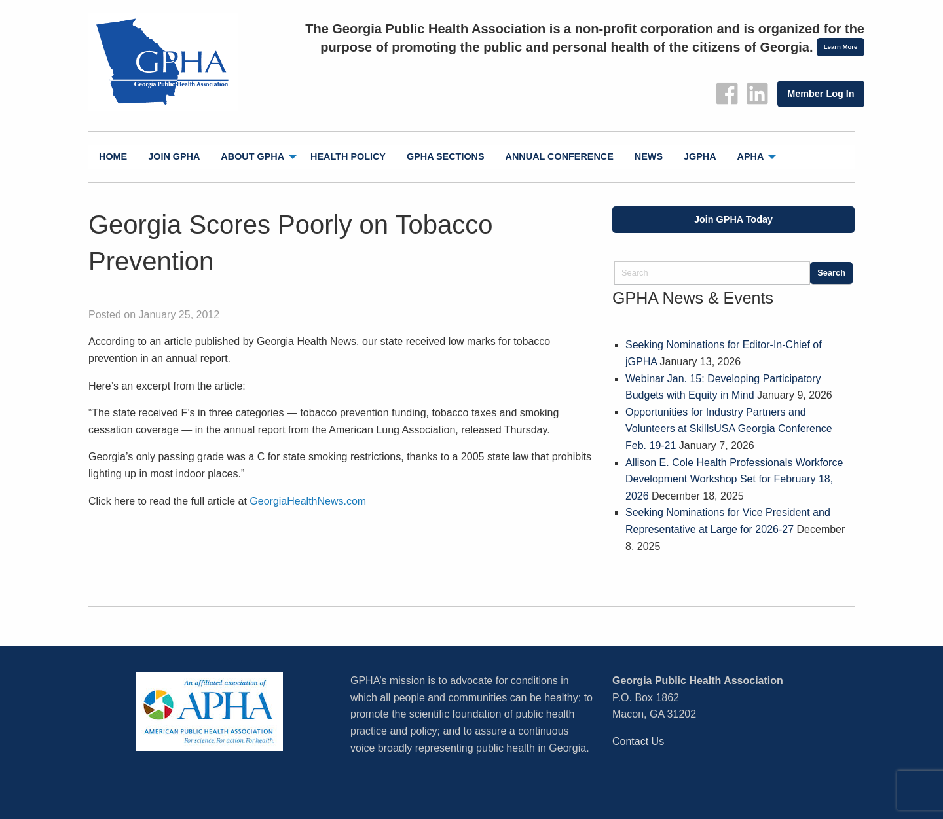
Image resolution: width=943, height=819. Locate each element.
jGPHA (700, 156)
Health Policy (348, 156)
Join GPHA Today (733, 219)
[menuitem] (113, 157)
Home (113, 156)
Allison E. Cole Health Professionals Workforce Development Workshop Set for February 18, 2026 (734, 479)
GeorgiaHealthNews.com (308, 501)
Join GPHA (174, 156)
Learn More (841, 46)
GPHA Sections (446, 156)
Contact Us (638, 741)
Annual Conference (560, 156)
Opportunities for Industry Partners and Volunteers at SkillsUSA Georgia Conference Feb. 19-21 (728, 429)
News (649, 156)
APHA (750, 156)
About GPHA (252, 156)
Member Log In (820, 93)
